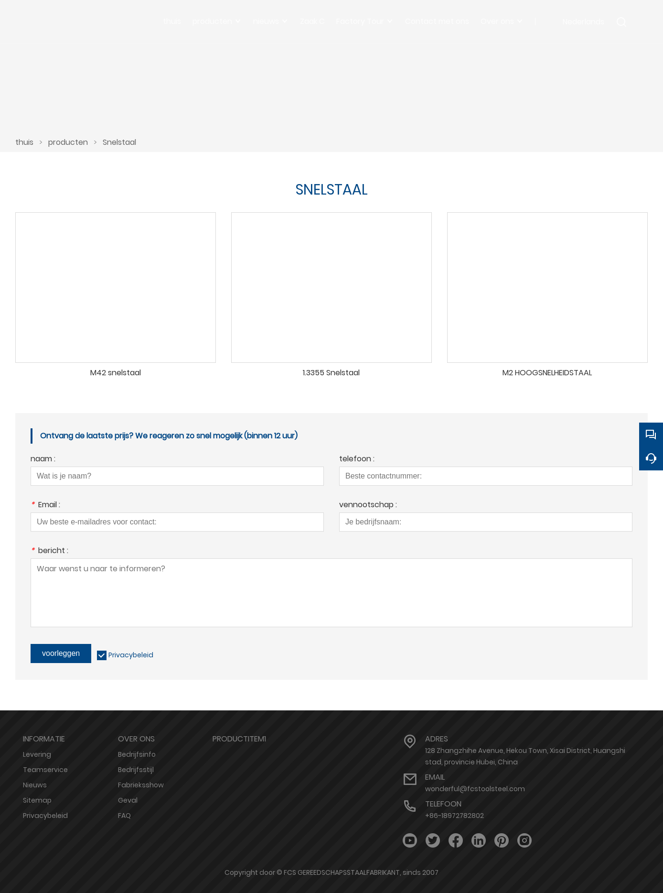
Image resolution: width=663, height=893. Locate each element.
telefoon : (356, 459)
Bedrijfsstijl (136, 769)
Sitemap (37, 800)
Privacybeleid (130, 655)
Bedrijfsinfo (137, 754)
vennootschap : (368, 505)
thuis (24, 142)
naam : (43, 459)
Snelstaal (119, 142)
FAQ (124, 815)
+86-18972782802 (454, 815)
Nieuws (35, 785)
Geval (128, 800)
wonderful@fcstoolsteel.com (475, 789)
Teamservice (45, 769)
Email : (45, 505)
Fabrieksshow (141, 785)
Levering (37, 754)
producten (68, 142)
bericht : (49, 551)
